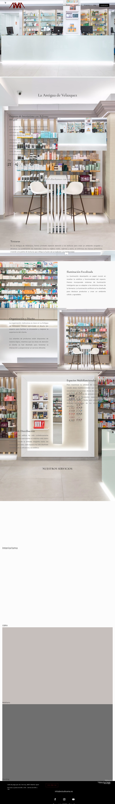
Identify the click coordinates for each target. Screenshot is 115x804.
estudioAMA (66, 5)
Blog (95, 5)
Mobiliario (77, 5)
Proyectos (87, 5)
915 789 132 (51, 785)
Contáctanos (104, 5)
